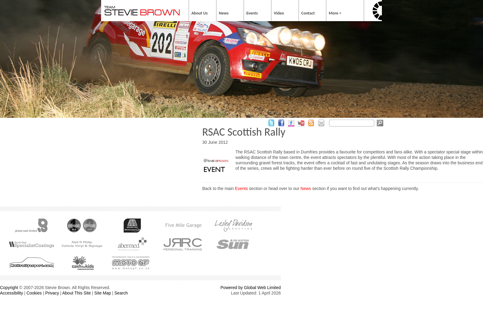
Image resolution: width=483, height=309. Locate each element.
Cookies (34, 293)
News (305, 188)
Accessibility (11, 293)
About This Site (76, 293)
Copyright (9, 287)
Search (121, 293)
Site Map (102, 293)
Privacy (52, 293)
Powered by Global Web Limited (250, 287)
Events (241, 188)
